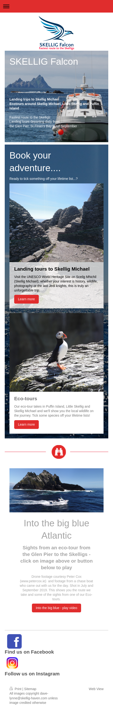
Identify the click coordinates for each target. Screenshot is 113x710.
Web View (96, 689)
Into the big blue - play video (56, 608)
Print (15, 689)
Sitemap (30, 689)
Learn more (26, 299)
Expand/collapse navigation (56, 6)
